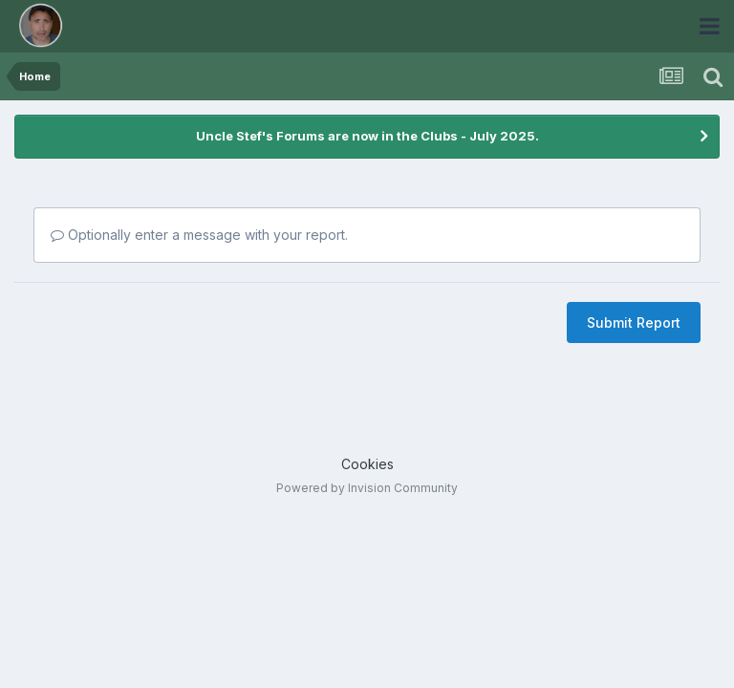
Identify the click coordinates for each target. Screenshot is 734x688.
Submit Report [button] (633, 322)
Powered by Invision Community (367, 488)
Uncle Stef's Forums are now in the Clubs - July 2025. (367, 135)
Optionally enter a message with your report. (199, 234)
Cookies (367, 464)
